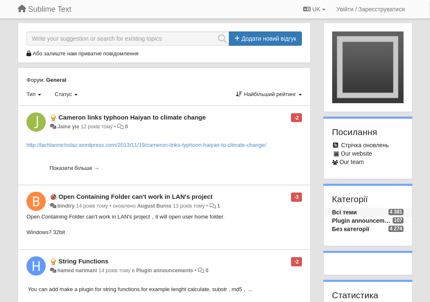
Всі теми (344, 212)
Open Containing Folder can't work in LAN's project (135, 196)
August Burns (154, 206)
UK (314, 9)
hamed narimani (77, 270)
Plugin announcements (164, 270)
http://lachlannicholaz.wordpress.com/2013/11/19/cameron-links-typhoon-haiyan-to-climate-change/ (146, 145)
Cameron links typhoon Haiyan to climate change (132, 117)
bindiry (65, 206)
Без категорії (351, 229)
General (56, 80)
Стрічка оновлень (365, 145)
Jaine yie (68, 127)
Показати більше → (74, 168)
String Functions (83, 261)
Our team (351, 162)
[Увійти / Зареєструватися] (370, 9)
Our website (356, 153)
